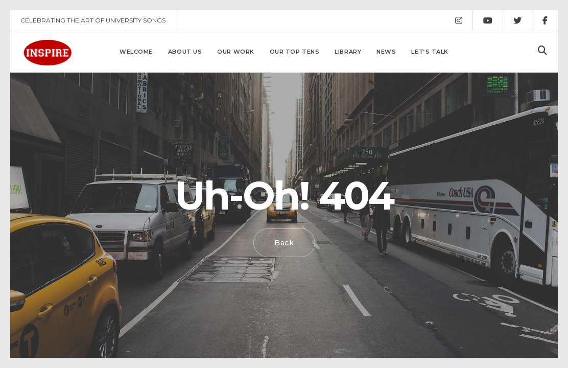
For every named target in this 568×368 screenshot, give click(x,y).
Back (284, 242)
